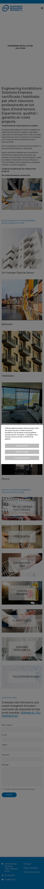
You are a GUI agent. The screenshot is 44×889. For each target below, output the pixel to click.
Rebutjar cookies (22, 452)
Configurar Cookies (22, 458)
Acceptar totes (22, 446)
